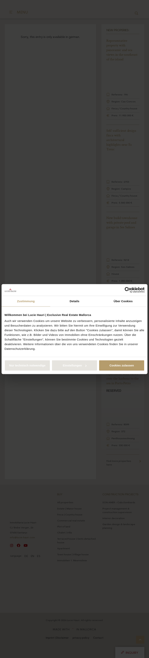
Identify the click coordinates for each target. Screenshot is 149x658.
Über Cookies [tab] (123, 301)
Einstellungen (75, 365)
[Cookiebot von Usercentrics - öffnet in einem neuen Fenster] (128, 290)
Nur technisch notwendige (27, 365)
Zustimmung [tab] (26, 301)
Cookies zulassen (121, 365)
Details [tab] (74, 301)
